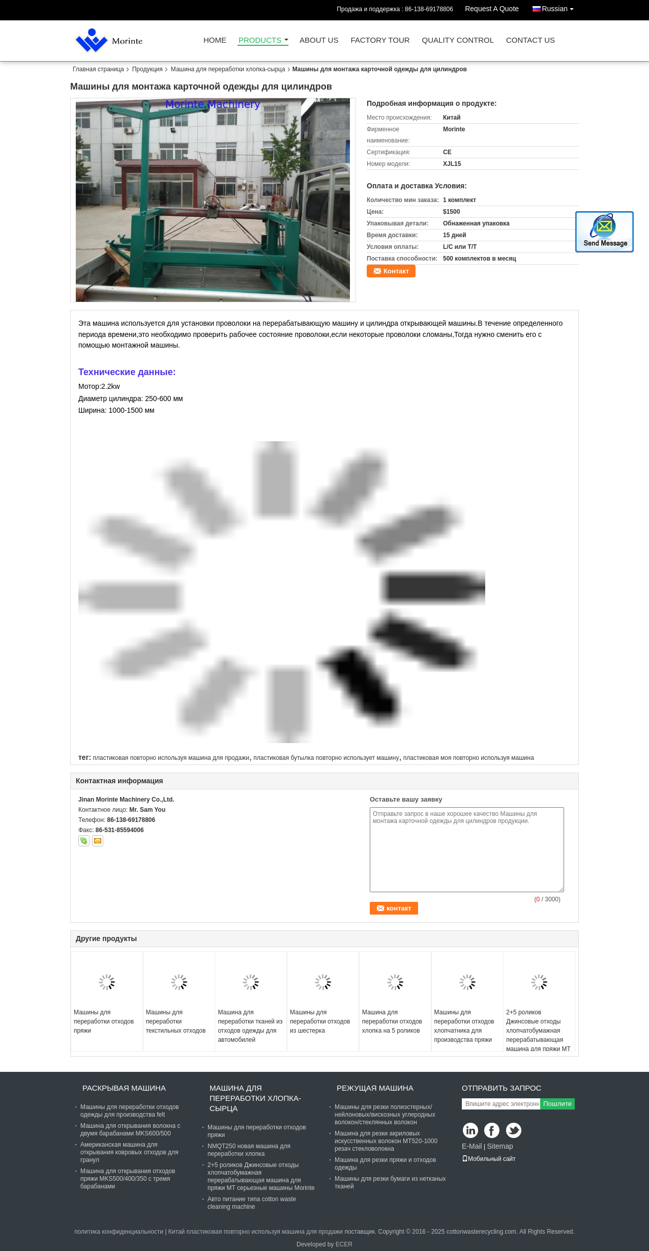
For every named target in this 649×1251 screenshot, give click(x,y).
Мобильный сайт (489, 1158)
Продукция (147, 69)
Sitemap (500, 1146)
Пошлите (557, 1103)
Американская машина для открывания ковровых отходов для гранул (129, 1152)
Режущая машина (375, 1088)
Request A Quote (492, 9)
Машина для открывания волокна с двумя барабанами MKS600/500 (130, 1129)
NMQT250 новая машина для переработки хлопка (249, 1150)
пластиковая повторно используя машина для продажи (171, 757)
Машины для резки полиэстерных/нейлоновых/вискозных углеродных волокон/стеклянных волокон (385, 1114)
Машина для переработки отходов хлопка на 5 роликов (392, 1021)
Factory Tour (379, 40)
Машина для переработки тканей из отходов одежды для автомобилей (250, 1026)
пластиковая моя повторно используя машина (468, 757)
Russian (560, 7)
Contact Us (530, 40)
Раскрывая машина (124, 1088)
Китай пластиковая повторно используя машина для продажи (255, 1231)
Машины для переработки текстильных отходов (176, 1021)
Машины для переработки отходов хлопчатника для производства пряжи (464, 1026)
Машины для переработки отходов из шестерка (320, 1021)
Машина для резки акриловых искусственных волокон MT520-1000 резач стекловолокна (386, 1141)
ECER (344, 1244)
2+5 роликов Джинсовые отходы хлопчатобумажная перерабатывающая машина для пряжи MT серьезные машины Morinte (538, 1040)
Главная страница (98, 69)
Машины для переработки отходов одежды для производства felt (129, 1110)
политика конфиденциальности (118, 1231)
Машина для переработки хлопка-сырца (228, 69)
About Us (319, 40)
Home (214, 40)
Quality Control (458, 40)
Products (260, 40)
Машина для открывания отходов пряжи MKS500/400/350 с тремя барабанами (127, 1179)
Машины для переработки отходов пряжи (104, 1021)
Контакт (396, 271)
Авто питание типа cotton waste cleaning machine (252, 1203)
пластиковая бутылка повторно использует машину (326, 757)
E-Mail (472, 1146)
